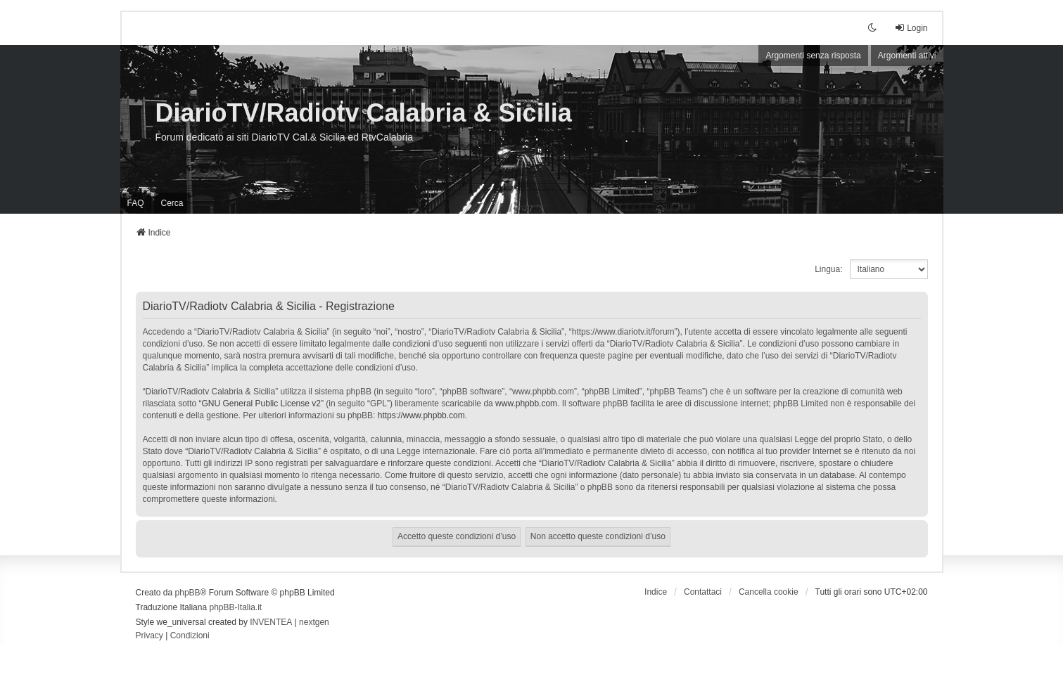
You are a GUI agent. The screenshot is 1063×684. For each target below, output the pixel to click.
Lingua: (828, 269)
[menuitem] (149, 636)
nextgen (314, 622)
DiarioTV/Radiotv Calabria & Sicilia (363, 112)
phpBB (187, 593)
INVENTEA (271, 622)
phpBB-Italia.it (235, 607)
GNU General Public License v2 (261, 403)
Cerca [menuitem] (172, 203)
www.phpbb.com (526, 403)
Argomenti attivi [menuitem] (907, 55)
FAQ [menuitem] (135, 203)
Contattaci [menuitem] (703, 592)
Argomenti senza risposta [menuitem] (812, 55)
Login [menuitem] (910, 27)
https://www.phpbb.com (421, 415)
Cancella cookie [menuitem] (768, 592)
